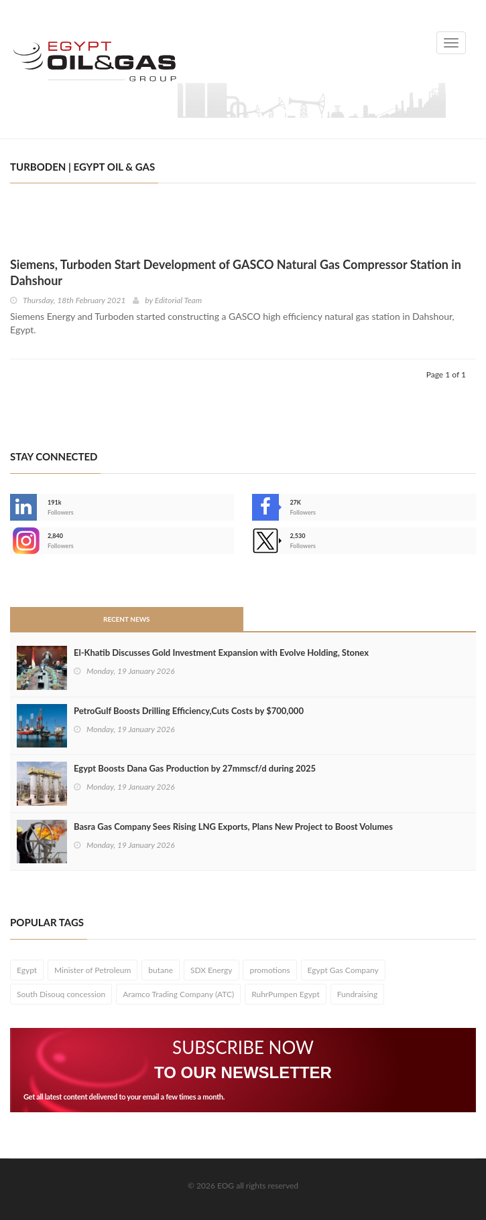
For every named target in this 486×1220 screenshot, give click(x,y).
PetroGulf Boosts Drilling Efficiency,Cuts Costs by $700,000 (189, 710)
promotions (269, 970)
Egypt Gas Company (343, 970)
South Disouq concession (61, 994)
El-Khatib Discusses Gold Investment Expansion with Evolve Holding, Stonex (221, 652)
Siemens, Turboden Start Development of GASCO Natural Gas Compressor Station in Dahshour (235, 272)
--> (23, 540)
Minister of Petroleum (92, 970)
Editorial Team (178, 300)
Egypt (27, 970)
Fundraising (357, 994)
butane (160, 970)
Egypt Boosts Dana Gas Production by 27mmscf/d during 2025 (195, 768)
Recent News (126, 619)
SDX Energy (211, 970)
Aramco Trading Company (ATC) (178, 994)
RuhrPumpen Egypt (285, 994)
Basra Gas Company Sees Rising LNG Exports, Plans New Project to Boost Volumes (233, 826)
